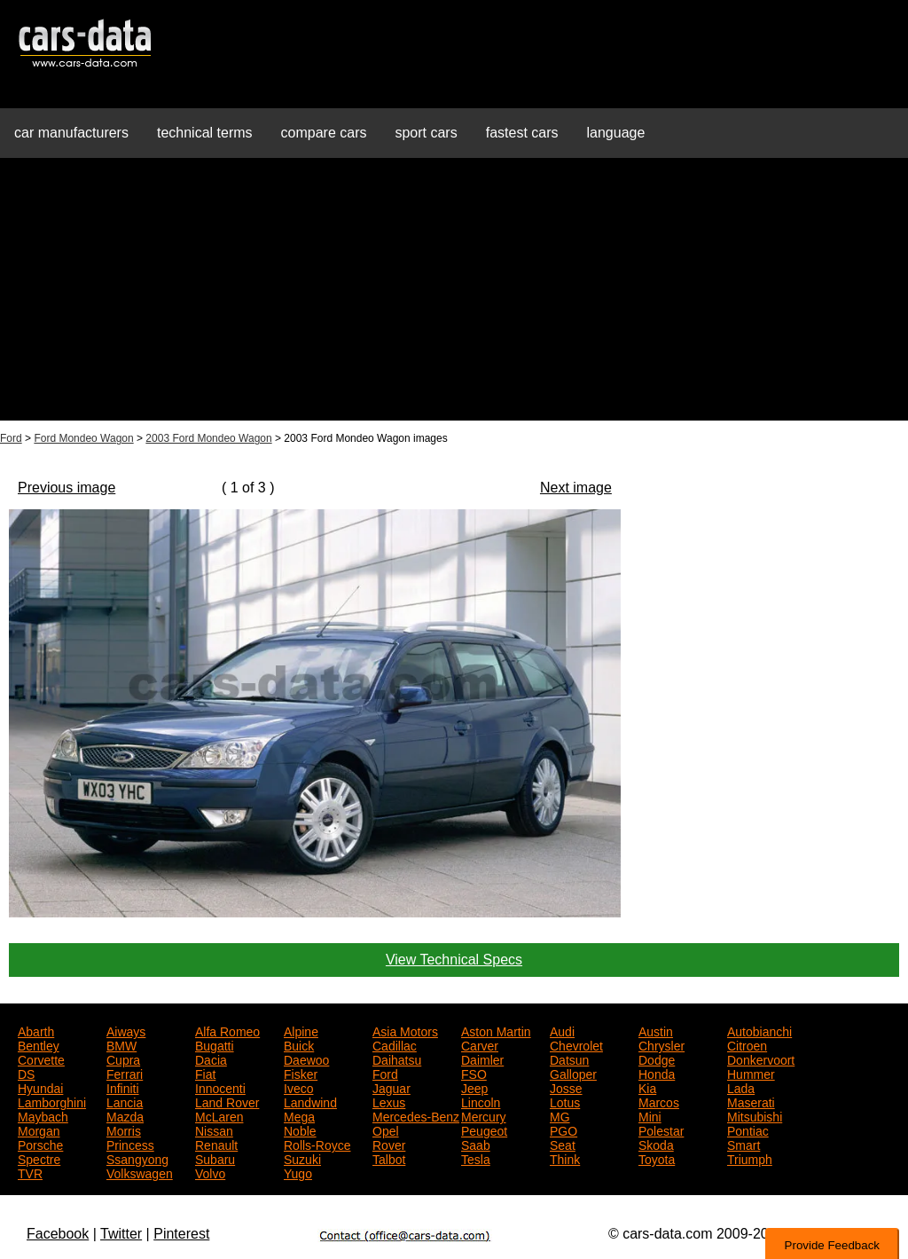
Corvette (41, 1058)
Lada (741, 1087)
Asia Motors (405, 1030)
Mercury (483, 1115)
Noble (300, 1129)
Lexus (388, 1101)
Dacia (211, 1058)
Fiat (205, 1072)
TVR (30, 1172)
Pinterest (181, 1233)
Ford (11, 438)
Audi (562, 1030)
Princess (130, 1143)
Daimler (482, 1058)
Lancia (124, 1101)
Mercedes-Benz (415, 1115)
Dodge (656, 1058)
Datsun (569, 1058)
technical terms (205, 132)
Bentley (38, 1044)
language (616, 132)
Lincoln (480, 1101)
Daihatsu (396, 1058)
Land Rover (227, 1101)
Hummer (751, 1072)
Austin (655, 1030)
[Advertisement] (454, 296)
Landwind (310, 1101)
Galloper (573, 1072)
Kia (647, 1087)
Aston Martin (496, 1030)
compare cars (324, 132)
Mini (649, 1115)
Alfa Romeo (227, 1030)
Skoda (656, 1143)
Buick (299, 1044)
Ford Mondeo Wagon (83, 438)
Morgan (38, 1129)
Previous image (66, 487)
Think (565, 1158)
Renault (216, 1143)
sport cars (426, 132)
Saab (475, 1143)
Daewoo (306, 1058)
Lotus (565, 1101)
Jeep (474, 1087)
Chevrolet (576, 1044)
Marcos (658, 1101)
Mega (299, 1115)
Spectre (39, 1158)
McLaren (219, 1115)
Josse (566, 1087)
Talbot (388, 1158)
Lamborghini (52, 1101)
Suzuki (302, 1158)
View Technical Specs (454, 959)
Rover (388, 1143)
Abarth (36, 1030)
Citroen (747, 1044)
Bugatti (214, 1044)
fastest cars (522, 132)
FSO (474, 1072)
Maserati (751, 1101)
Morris (123, 1129)
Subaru (215, 1158)
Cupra (123, 1058)
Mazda (125, 1115)
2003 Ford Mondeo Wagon (208, 438)
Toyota (656, 1158)
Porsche (40, 1143)
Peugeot (484, 1129)
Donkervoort (760, 1058)
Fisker (300, 1072)
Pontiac (748, 1129)
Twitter (121, 1233)
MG (560, 1115)
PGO (563, 1129)
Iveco (298, 1087)
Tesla (475, 1158)
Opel (385, 1129)
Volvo (210, 1172)
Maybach (43, 1115)
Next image (576, 487)
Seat (562, 1143)
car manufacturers (71, 132)
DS (26, 1072)
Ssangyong (137, 1158)
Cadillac (394, 1044)
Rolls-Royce (317, 1143)
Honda (656, 1072)
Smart (743, 1143)
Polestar (661, 1129)
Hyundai (40, 1087)
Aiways (125, 1030)
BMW (121, 1044)
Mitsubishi (754, 1115)
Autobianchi (759, 1030)
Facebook (58, 1233)
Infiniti (122, 1087)
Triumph (749, 1158)
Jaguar (391, 1087)
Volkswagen (139, 1172)
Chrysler (661, 1044)
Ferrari (124, 1072)
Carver (479, 1044)
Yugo (298, 1172)
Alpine (301, 1030)
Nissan (214, 1129)
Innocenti (220, 1087)
